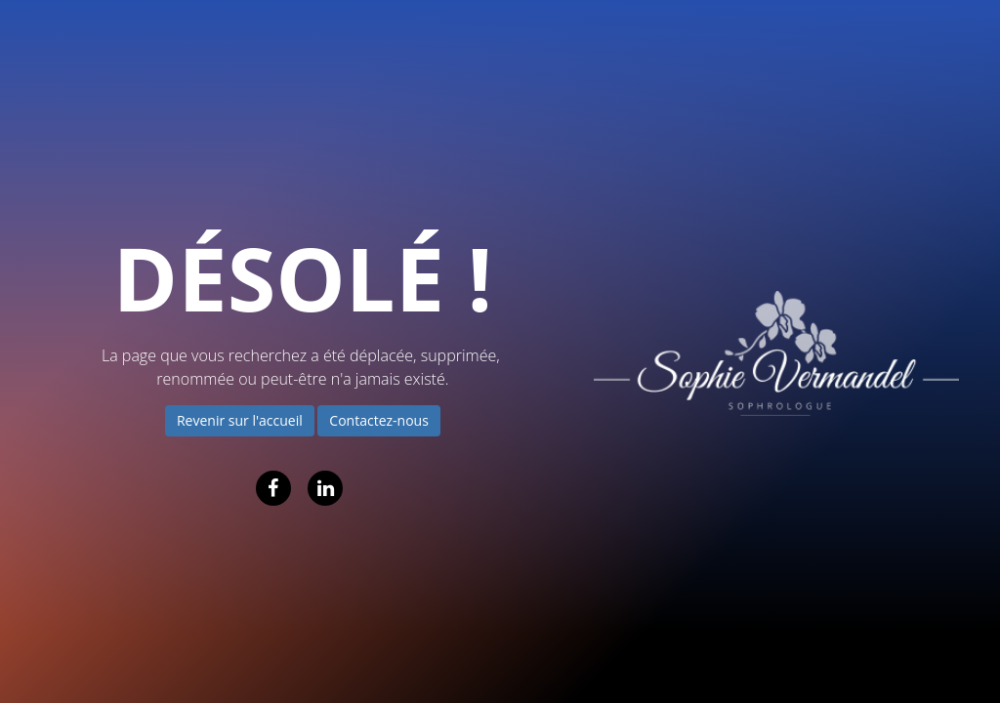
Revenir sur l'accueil (240, 420)
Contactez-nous (379, 420)
